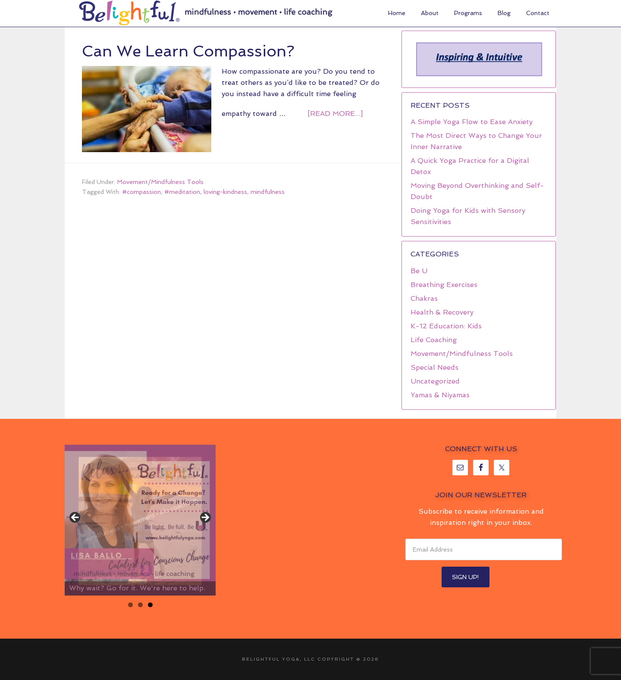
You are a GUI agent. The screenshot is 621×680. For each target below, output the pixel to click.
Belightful (129, 13)
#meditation (182, 191)
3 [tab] (150, 604)
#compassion (141, 191)
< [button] (75, 518)
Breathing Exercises (444, 285)
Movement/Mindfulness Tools (160, 181)
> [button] (204, 518)
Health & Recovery (442, 312)
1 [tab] (130, 604)
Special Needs (434, 367)
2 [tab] (140, 604)
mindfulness (268, 191)
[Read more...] (335, 113)
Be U (419, 271)
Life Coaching (434, 340)
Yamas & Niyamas (440, 395)
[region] (479, 59)
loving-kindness (225, 191)
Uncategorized (435, 381)
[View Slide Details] (140, 520)
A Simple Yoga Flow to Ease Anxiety (472, 122)
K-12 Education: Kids (446, 326)
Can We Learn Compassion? (188, 51)
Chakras (424, 298)
